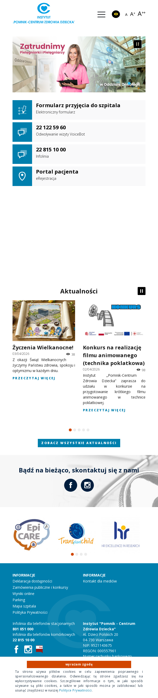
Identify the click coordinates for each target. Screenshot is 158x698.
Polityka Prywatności (30, 612)
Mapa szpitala (24, 606)
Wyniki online (23, 593)
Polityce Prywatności (75, 690)
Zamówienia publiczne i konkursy (40, 587)
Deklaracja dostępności (32, 581)
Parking (19, 599)
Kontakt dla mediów (100, 581)
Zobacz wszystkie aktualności (79, 443)
